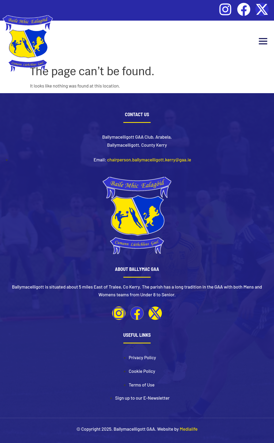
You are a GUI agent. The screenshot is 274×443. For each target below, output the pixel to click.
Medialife (189, 428)
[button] (262, 42)
